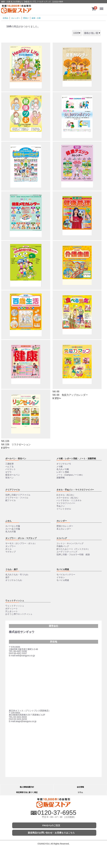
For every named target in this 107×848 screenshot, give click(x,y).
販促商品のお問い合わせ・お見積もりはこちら (51, 832)
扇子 (7, 577)
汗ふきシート (11, 611)
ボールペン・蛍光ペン (15, 458)
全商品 (5, 18)
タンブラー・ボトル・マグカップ (21, 538)
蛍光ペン (9, 477)
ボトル (8, 549)
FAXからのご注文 (51, 825)
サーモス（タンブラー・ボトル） (21, 543)
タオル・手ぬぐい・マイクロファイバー (75, 489)
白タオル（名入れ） (65, 495)
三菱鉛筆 (9, 464)
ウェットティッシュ (14, 600)
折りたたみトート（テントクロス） (73, 549)
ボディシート (11, 608)
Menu (102, 7)
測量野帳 (60, 477)
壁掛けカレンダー (64, 526)
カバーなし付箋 (12, 526)
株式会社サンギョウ (21, 631)
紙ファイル (10, 500)
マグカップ (10, 551)
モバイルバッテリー (65, 574)
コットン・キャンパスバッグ (70, 543)
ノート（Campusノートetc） (70, 475)
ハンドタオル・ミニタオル (68, 500)
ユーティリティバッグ (66, 551)
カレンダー (15, 18)
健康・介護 (36, 18)
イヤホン (60, 577)
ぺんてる (9, 466)
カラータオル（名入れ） (67, 497)
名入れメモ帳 (62, 469)
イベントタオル (63, 509)
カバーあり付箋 (12, 529)
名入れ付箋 (10, 531)
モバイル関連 (62, 569)
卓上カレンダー (63, 529)
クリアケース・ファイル (16, 497)
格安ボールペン (12, 475)
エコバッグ (61, 538)
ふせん (8, 521)
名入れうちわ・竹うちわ (16, 574)
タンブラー (10, 546)
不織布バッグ (62, 546)
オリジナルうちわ (13, 580)
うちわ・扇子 (11, 569)
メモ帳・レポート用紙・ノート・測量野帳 (76, 458)
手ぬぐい (60, 506)
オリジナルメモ (63, 464)
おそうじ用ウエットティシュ (18, 614)
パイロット (10, 469)
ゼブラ (8, 472)
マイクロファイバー (65, 503)
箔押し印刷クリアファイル (17, 495)
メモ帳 (59, 466)
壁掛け (26, 18)
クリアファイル (12, 489)
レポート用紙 (62, 472)
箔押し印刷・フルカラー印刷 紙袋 (73, 554)
